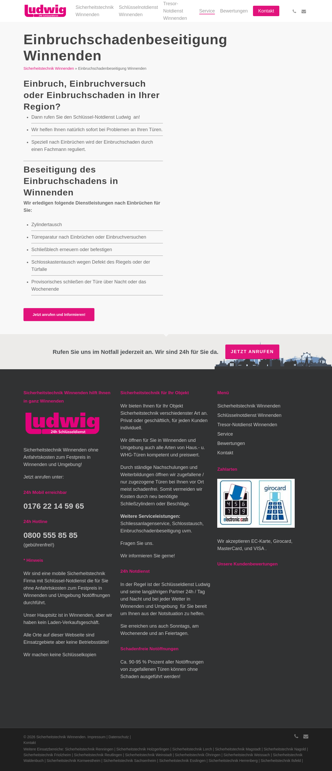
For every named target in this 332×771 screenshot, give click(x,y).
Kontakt (225, 452)
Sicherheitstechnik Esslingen (182, 761)
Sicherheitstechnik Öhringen (197, 755)
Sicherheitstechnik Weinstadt (148, 755)
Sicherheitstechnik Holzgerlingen (142, 749)
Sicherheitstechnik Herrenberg (233, 761)
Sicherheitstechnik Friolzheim (47, 755)
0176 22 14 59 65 (54, 505)
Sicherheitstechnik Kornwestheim (73, 761)
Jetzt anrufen (252, 351)
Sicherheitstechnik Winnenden (48, 68)
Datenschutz (118, 737)
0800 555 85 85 (51, 535)
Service (225, 434)
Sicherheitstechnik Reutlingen (98, 755)
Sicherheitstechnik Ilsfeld (281, 761)
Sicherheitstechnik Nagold (285, 749)
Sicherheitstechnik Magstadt (238, 749)
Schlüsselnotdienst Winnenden (249, 415)
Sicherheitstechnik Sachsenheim (129, 761)
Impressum (96, 737)
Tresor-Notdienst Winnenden (247, 424)
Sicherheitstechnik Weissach (247, 755)
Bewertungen (231, 443)
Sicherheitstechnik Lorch (192, 749)
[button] (58, 314)
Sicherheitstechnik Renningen (89, 749)
